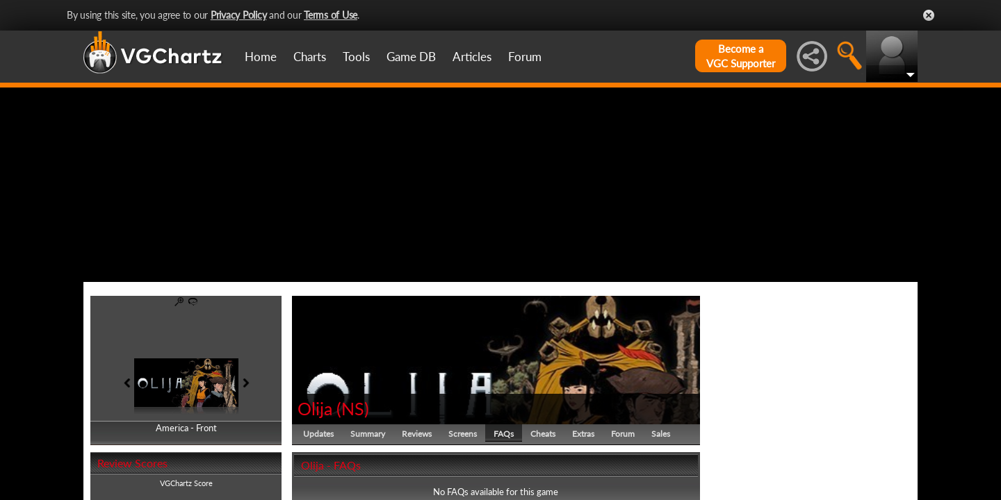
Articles (472, 56)
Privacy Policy (239, 15)
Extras (583, 433)
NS (352, 408)
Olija (315, 408)
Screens (462, 433)
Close (928, 15)
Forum (525, 56)
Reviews (417, 433)
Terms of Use (330, 15)
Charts (309, 56)
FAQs (504, 433)
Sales (660, 433)
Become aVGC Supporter (740, 55)
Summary (367, 433)
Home (261, 56)
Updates (318, 433)
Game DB (411, 56)
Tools (356, 56)
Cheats (542, 433)
